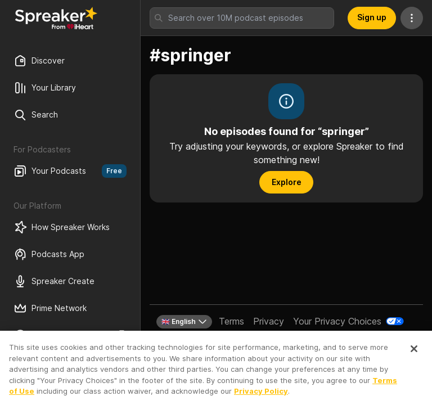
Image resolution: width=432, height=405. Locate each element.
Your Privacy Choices (337, 321)
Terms (231, 321)
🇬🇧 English (184, 321)
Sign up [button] (371, 17)
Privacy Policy (261, 396)
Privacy (268, 321)
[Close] (414, 354)
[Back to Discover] (56, 18)
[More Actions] (411, 18)
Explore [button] (287, 182)
